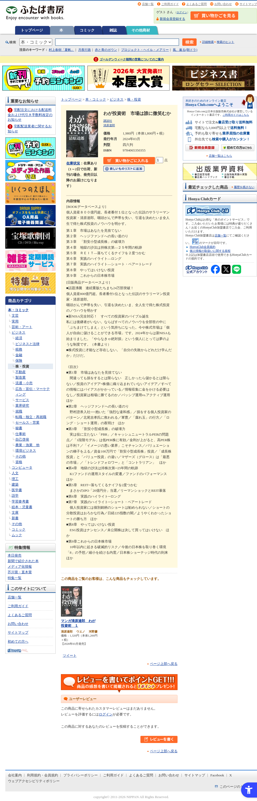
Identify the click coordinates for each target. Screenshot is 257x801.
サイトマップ (248, 4)
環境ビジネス (25, 451)
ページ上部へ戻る (164, 664)
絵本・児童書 (22, 507)
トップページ (32, 30)
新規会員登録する (172, 19)
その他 (20, 456)
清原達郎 (109, 125)
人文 (15, 473)
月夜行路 (84, 50)
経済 (18, 338)
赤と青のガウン (106, 50)
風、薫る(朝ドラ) (185, 50)
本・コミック (18, 310)
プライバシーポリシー (80, 775)
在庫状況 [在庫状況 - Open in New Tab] (73, 163)
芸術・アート (22, 327)
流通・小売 (24, 383)
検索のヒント (225, 41)
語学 (15, 496)
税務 (18, 349)
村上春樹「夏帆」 (61, 50)
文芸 (15, 315)
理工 (15, 479)
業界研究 (22, 406)
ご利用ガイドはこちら (236, 114)
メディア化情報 (20, 567)
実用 (15, 321)
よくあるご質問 (196, 4)
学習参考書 (20, 501)
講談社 (107, 120)
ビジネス (18, 332)
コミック (87, 30)
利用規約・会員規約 (42, 775)
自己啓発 (22, 439)
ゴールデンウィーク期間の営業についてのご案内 (132, 59)
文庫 (15, 512)
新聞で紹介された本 (23, 561)
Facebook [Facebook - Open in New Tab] (217, 775)
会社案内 (15, 775)
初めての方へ (18, 641)
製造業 (20, 377)
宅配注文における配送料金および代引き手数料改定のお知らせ (30, 114)
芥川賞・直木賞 (20, 572)
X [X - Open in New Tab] (230, 775)
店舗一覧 (148, 4)
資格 (18, 462)
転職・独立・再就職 (30, 417)
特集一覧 (14, 578)
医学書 (17, 490)
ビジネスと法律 (27, 344)
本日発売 (14, 555)
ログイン (181, 12)
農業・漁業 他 (27, 445)
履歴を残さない (244, 187)
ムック (17, 535)
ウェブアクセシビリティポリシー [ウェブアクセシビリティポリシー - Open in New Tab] (34, 781)
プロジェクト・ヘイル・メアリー (145, 50)
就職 (18, 411)
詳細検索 (208, 41)
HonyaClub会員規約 (202, 246)
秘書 (18, 428)
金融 (18, 355)
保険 (18, 361)
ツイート (70, 655)
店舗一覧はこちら (220, 155)
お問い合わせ (223, 4)
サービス (22, 400)
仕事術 (20, 434)
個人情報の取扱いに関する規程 (210, 250)
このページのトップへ (237, 787)
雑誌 (113, 30)
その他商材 (140, 30)
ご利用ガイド (170, 4)
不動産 (20, 372)
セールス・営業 (27, 422)
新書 (15, 518)
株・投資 (22, 366)
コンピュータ (22, 467)
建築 (15, 484)
